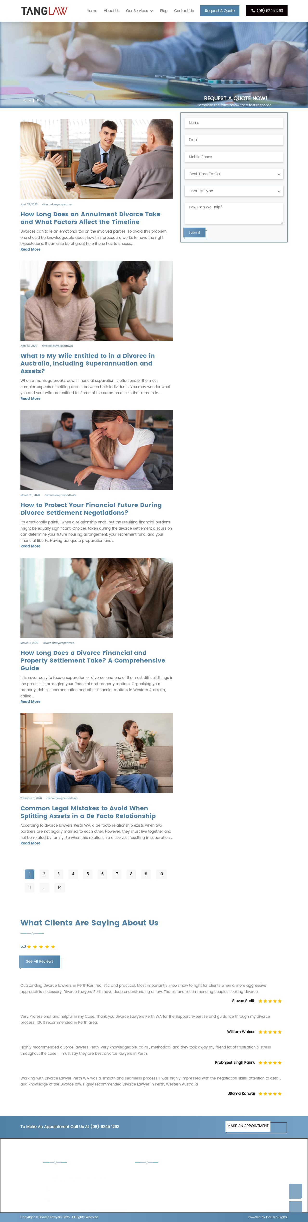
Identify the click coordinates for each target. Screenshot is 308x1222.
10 (161, 874)
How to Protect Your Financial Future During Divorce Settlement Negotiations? (91, 509)
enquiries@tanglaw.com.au (75, 1199)
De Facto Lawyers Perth (229, 1172)
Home (92, 11)
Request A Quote (220, 11)
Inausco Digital (277, 1217)
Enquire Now (295, 1191)
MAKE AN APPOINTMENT (248, 1126)
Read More (30, 250)
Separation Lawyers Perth (231, 1185)
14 (60, 888)
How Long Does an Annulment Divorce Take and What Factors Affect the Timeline (90, 218)
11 (29, 888)
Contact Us (184, 11)
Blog (164, 11)
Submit (194, 232)
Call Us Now (295, 1208)
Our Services (137, 11)
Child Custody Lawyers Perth (165, 1172)
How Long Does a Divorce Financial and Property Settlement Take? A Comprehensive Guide (92, 660)
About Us (112, 11)
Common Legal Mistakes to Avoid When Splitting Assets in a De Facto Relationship (88, 812)
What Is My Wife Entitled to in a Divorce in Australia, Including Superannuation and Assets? (87, 363)
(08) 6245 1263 (267, 11)
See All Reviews (39, 962)
